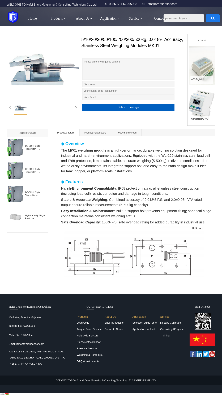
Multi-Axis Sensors (87, 335)
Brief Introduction (114, 322)
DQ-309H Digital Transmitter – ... (32, 147)
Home (32, 18)
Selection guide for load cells (146, 322)
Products (58, 18)
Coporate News (113, 329)
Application (109, 18)
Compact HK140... (199, 119)
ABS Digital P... (198, 79)
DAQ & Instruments (88, 361)
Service (135, 18)
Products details (66, 132)
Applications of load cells (146, 329)
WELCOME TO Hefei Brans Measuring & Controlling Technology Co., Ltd (52, 4)
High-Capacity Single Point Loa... (35, 217)
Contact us (161, 18)
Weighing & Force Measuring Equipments (91, 354)
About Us (84, 18)
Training (165, 335)
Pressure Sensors (87, 348)
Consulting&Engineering (174, 329)
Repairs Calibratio (170, 322)
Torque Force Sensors (90, 329)
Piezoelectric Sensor (89, 341)
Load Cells (83, 322)
